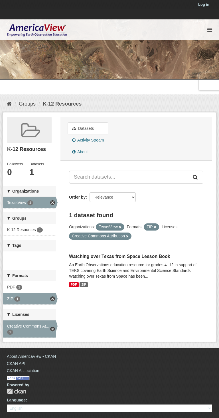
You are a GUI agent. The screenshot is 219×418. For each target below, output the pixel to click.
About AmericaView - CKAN (31, 356)
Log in (203, 4)
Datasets (83, 128)
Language (16, 400)
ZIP (84, 284)
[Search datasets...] (128, 177)
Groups (27, 104)
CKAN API (16, 363)
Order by (77, 197)
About (80, 152)
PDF (74, 284)
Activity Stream (88, 140)
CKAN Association (23, 370)
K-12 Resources (62, 104)
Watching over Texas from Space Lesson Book (119, 256)
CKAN (16, 391)
